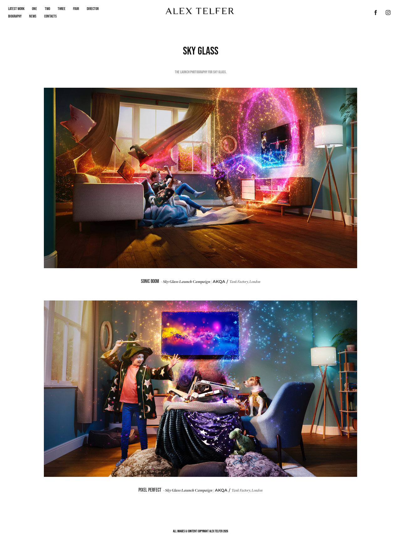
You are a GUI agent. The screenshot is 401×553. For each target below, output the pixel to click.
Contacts (50, 16)
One (34, 8)
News (32, 16)
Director (93, 8)
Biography (15, 16)
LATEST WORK (16, 8)
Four (76, 8)
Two (47, 8)
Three (61, 8)
